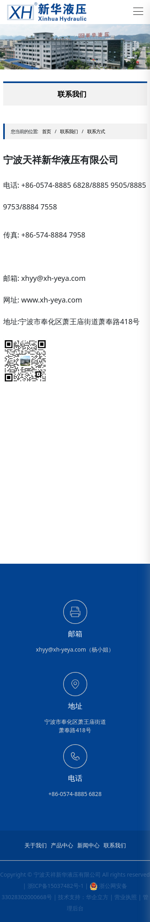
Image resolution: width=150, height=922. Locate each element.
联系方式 (96, 131)
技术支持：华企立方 (83, 897)
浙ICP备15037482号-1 (56, 886)
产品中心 (62, 845)
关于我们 (35, 845)
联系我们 (69, 131)
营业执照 (125, 897)
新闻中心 (88, 845)
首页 (46, 131)
